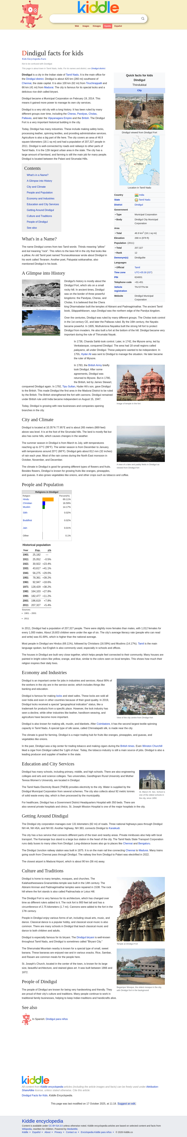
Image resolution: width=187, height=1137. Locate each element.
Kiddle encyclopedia (51, 1086)
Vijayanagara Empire (60, 118)
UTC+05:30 (141, 272)
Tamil (137, 267)
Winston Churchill (152, 746)
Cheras (71, 113)
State (117, 199)
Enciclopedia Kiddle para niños (96, 1132)
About (48, 1132)
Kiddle (25, 1132)
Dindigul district (98, 68)
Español (118, 26)
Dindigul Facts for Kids (35, 1095)
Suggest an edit (126, 1103)
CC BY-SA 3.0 (56, 1125)
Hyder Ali (86, 354)
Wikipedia (27, 1129)
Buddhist (27, 520)
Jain (25, 528)
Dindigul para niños (57, 1019)
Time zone (120, 272)
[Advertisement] (93, 38)
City (139, 90)
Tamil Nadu (144, 199)
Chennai (26, 83)
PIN (116, 277)
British (85, 118)
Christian (27, 503)
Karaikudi (114, 828)
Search (143, 18)
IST (150, 272)
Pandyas (82, 113)
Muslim (26, 507)
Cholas (93, 113)
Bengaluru (144, 843)
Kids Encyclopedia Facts (34, 59)
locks (59, 695)
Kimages (97, 26)
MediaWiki (72, 1129)
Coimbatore (103, 723)
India (141, 195)
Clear (136, 18)
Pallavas (26, 118)
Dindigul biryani (85, 937)
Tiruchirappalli (94, 83)
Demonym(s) (121, 257)
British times (127, 746)
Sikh (25, 512)
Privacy (58, 1132)
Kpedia (107, 26)
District (118, 204)
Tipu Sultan (68, 386)
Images (86, 26)
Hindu (26, 499)
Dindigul (139, 204)
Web (77, 26)
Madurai (48, 87)
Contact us (71, 1132)
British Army (95, 365)
